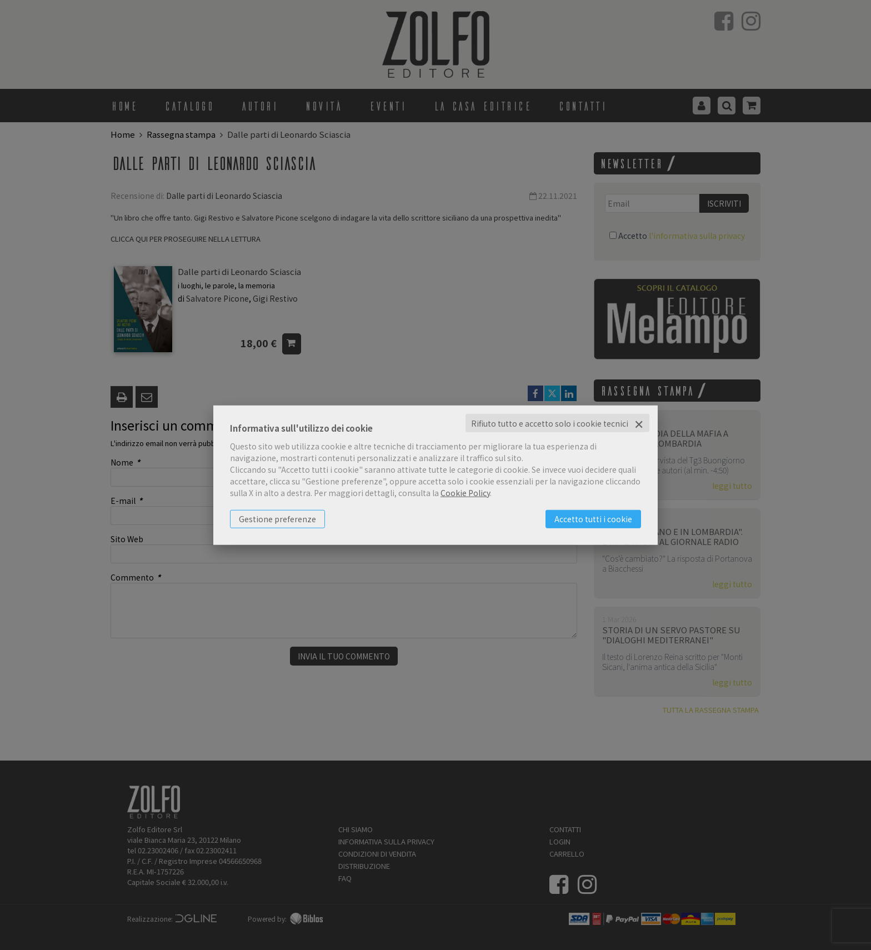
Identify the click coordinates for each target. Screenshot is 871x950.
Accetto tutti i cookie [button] (593, 518)
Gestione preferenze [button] (277, 518)
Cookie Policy (465, 492)
